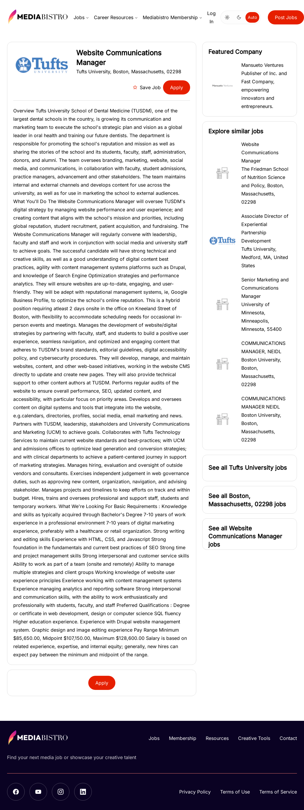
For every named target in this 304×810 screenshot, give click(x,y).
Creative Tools (254, 738)
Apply (176, 87)
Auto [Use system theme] (252, 17)
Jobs (81, 17)
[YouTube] (38, 792)
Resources (217, 738)
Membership (182, 738)
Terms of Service (278, 792)
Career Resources (116, 17)
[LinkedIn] (83, 792)
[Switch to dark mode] (239, 17)
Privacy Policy (195, 792)
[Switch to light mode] (227, 17)
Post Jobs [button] (286, 17)
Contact (288, 738)
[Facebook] (16, 792)
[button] (249, 85)
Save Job (147, 87)
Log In (211, 17)
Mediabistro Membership (172, 17)
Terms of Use (235, 792)
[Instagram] (60, 792)
